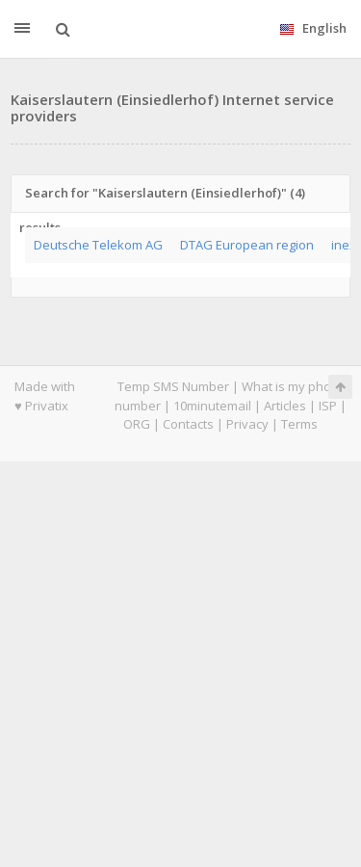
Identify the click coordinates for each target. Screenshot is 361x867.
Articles (285, 405)
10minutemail (212, 405)
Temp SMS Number (173, 386)
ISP (328, 405)
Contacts (188, 424)
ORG (136, 424)
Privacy (247, 424)
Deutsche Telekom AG (98, 244)
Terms (299, 424)
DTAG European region (247, 244)
